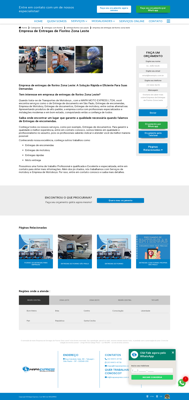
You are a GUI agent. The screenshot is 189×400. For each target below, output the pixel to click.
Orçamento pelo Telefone (153, 134)
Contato (155, 21)
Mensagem (153, 90)
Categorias (36, 28)
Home (38, 21)
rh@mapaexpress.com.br (117, 377)
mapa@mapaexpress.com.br (119, 366)
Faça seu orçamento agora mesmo (114, 9)
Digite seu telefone (153, 80)
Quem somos (57, 21)
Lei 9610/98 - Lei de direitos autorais (115, 343)
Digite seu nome (153, 61)
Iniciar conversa (152, 377)
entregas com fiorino (53, 28)
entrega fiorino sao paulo (77, 28)
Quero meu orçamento (120, 200)
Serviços (78, 21)
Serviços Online (131, 21)
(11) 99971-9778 (113, 359)
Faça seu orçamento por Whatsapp (153, 9)
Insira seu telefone (140, 366)
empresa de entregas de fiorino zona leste (111, 28)
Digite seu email (153, 71)
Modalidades (102, 21)
